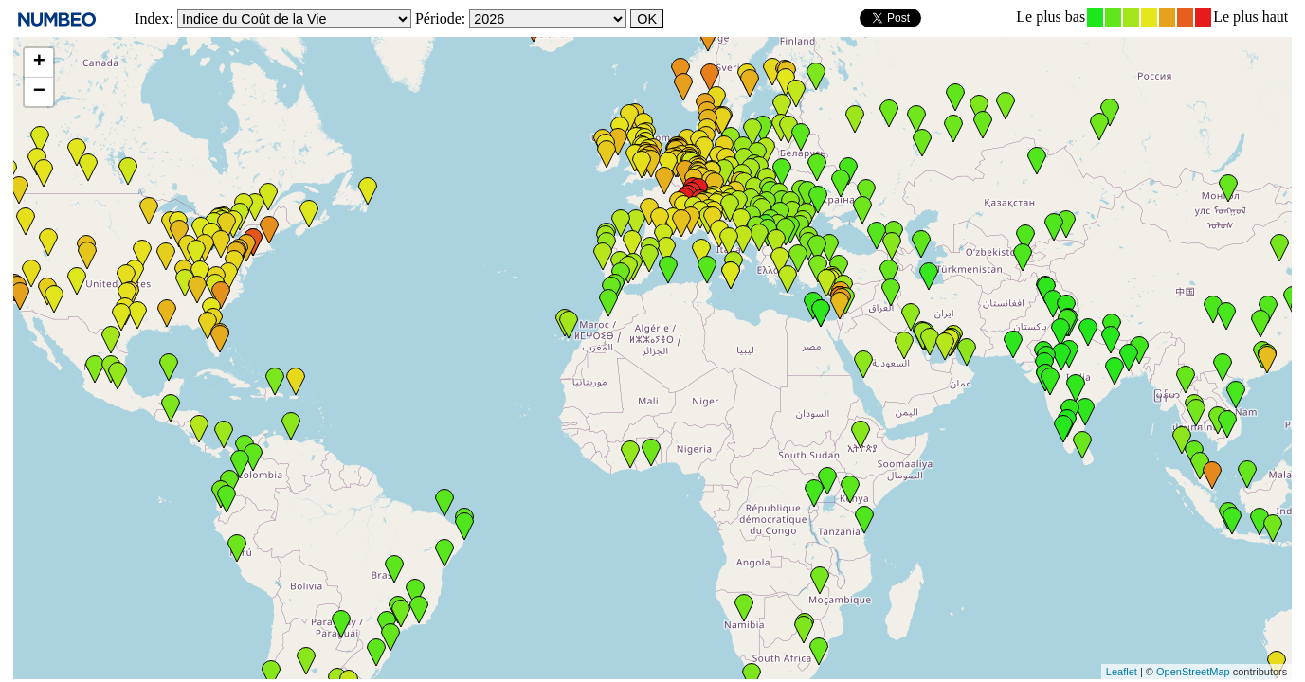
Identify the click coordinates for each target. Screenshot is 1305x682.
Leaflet (1121, 671)
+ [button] (39, 62)
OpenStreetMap (1193, 671)
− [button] (39, 92)
